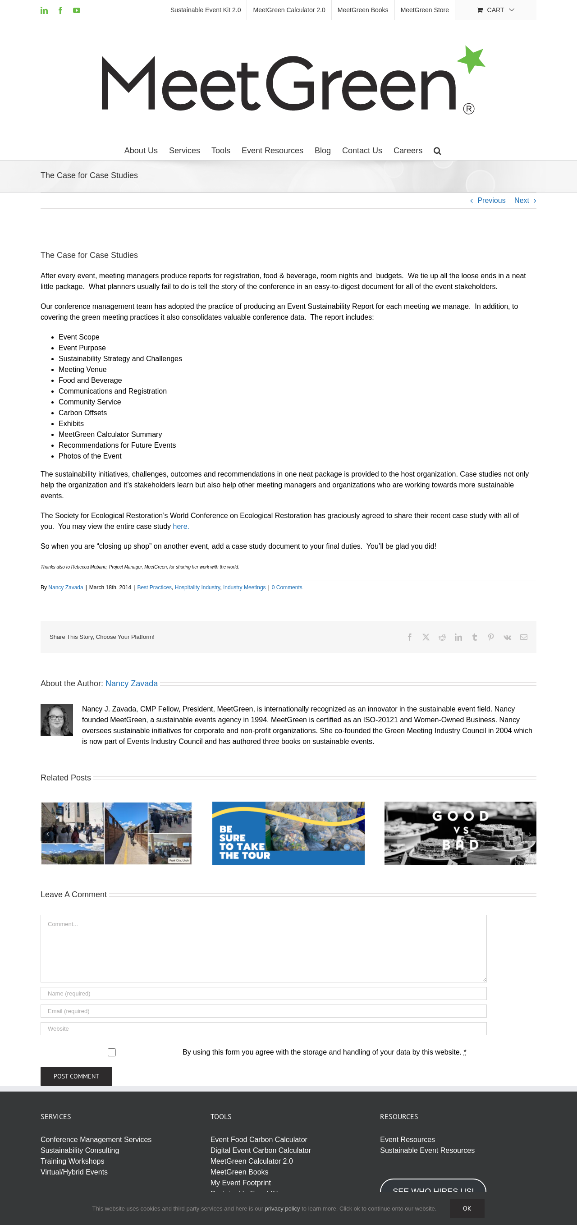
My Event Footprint (241, 1183)
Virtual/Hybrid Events (74, 1172)
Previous (491, 200)
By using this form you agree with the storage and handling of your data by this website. (325, 1052)
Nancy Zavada (65, 587)
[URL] (264, 1028)
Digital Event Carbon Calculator (261, 1150)
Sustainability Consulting (80, 1150)
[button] (437, 151)
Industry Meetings (244, 587)
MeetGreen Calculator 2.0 (252, 1161)
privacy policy (282, 1208)
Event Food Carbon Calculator (259, 1139)
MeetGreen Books (240, 1172)
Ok (467, 1208)
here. (181, 526)
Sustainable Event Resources (427, 1150)
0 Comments (287, 587)
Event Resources (407, 1139)
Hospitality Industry (197, 587)
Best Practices (154, 587)
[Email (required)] (264, 1011)
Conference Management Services (96, 1139)
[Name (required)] (264, 993)
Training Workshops (72, 1161)
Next (521, 200)
